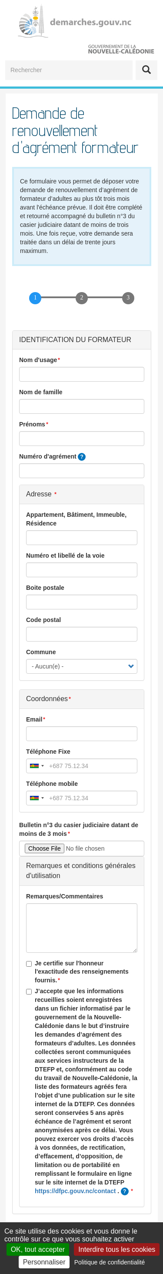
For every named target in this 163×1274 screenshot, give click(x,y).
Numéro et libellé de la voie (65, 555)
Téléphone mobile (52, 783)
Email (34, 719)
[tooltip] (82, 457)
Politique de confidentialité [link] (109, 1262)
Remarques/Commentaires (64, 896)
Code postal (43, 619)
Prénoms (32, 424)
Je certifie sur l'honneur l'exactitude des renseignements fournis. (77, 972)
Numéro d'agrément (52, 457)
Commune (41, 652)
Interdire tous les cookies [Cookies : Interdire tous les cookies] (116, 1249)
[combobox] (37, 766)
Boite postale (45, 587)
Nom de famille (41, 392)
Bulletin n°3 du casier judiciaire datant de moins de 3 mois (78, 829)
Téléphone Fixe (48, 751)
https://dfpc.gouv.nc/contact (75, 1191)
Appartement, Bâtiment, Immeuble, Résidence (76, 519)
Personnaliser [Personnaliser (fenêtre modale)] (44, 1262)
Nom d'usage (38, 359)
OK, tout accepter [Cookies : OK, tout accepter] (38, 1249)
